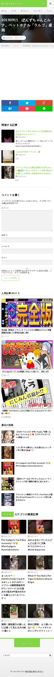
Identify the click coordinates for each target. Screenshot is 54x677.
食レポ (6, 375)
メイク (13, 11)
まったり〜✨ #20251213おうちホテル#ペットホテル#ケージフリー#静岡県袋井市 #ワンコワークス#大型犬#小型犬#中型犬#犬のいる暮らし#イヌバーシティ (13, 586)
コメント (5, 208)
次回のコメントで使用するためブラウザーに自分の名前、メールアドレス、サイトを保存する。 (26, 272)
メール (5, 246)
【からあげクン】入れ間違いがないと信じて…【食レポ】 (25, 371)
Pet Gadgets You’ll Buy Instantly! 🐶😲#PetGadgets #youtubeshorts (13, 545)
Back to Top (27, 644)
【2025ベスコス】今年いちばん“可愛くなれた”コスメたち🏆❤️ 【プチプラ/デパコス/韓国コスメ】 (33, 434)
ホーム (4, 11)
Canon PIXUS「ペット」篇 (28, 152)
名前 (4, 235)
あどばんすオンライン (34, 671)
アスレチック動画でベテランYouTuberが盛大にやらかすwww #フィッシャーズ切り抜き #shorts (34, 497)
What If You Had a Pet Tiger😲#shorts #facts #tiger (40, 578)
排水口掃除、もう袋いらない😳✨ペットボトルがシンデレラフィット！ (40, 627)
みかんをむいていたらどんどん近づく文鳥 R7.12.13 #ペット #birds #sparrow (40, 545)
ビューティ (38, 11)
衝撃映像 (7, 417)
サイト (4, 258)
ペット (49, 11)
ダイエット (25, 11)
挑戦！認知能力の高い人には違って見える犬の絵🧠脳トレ (13, 627)
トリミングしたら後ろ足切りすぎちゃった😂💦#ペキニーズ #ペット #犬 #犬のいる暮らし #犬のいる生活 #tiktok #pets (34, 170)
